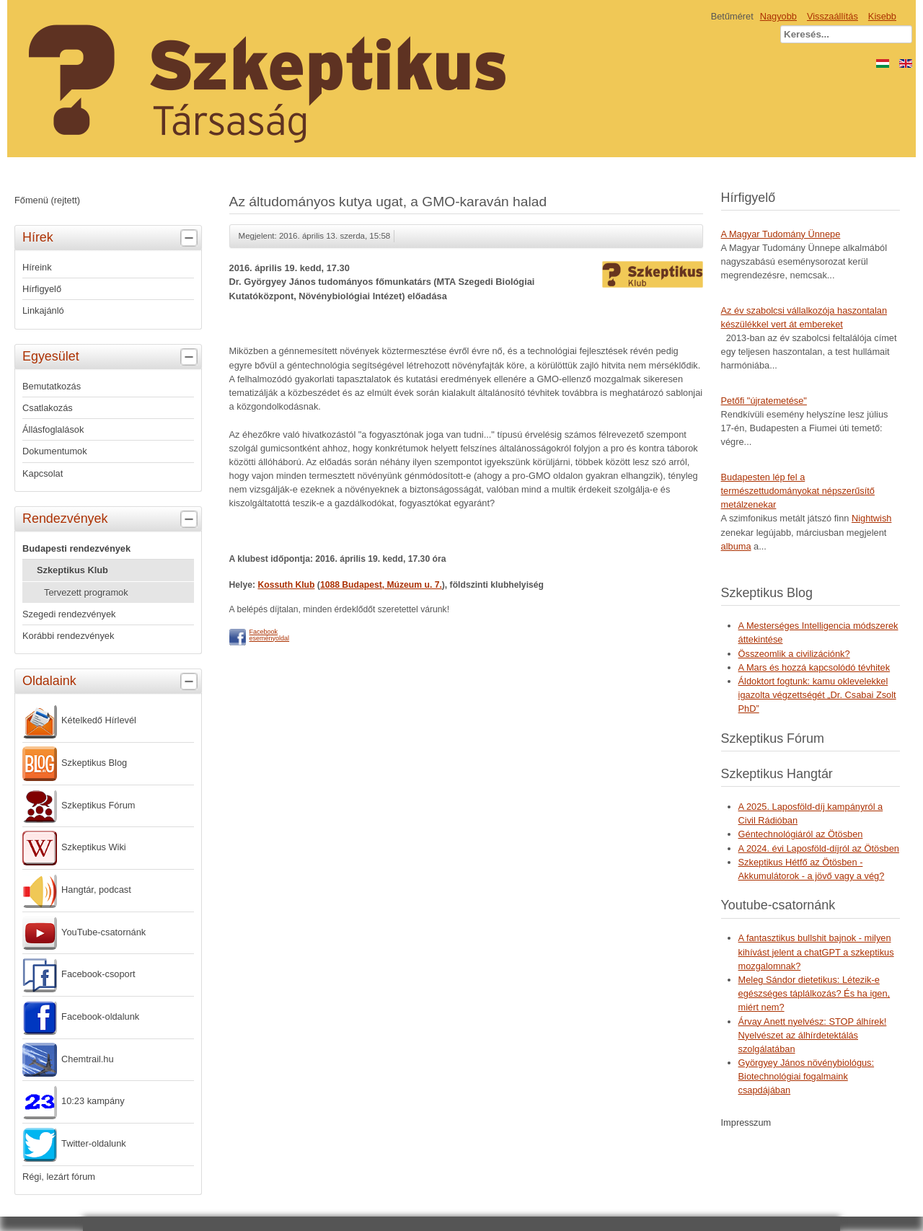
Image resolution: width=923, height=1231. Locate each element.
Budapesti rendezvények (76, 548)
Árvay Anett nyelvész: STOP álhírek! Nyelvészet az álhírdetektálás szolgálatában (812, 1035)
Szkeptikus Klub (72, 570)
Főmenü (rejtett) (47, 200)
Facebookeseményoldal (269, 635)
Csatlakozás (47, 407)
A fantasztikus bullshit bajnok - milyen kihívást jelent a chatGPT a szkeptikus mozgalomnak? (816, 951)
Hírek (111, 238)
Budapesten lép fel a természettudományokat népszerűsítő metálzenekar (798, 491)
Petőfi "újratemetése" (764, 400)
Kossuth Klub (285, 585)
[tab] (190, 238)
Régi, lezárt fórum (58, 1176)
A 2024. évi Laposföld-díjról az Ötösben (818, 848)
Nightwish (871, 518)
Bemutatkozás (51, 386)
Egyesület (111, 357)
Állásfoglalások (53, 429)
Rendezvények (111, 519)
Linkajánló (43, 310)
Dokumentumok (54, 451)
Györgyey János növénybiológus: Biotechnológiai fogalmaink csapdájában (806, 1076)
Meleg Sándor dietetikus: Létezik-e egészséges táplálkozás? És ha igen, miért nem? (814, 993)
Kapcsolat (42, 473)
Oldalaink (111, 681)
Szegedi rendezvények (68, 614)
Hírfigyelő (41, 288)
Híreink (37, 267)
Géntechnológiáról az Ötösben (800, 834)
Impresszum (746, 1122)
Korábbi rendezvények (68, 635)
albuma (736, 546)
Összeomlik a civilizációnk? (794, 653)
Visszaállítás (832, 16)
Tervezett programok (86, 592)
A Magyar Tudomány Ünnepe (781, 234)
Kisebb (882, 16)
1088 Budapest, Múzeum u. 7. (381, 585)
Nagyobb (778, 16)
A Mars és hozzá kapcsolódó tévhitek (814, 667)
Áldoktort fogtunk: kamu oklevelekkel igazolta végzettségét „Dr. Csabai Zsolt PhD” (817, 695)
